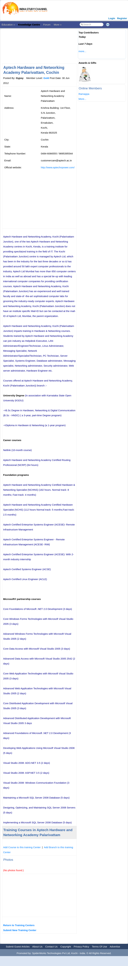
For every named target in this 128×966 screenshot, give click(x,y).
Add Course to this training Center (22, 847)
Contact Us (51, 946)
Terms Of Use (99, 946)
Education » (8, 24)
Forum (46, 24)
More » (58, 24)
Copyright (65, 946)
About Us (37, 946)
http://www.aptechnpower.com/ (57, 167)
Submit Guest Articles (18, 946)
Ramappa (84, 94)
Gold (46, 78)
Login (111, 18)
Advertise (115, 946)
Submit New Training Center (19, 930)
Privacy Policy (81, 946)
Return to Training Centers (18, 925)
